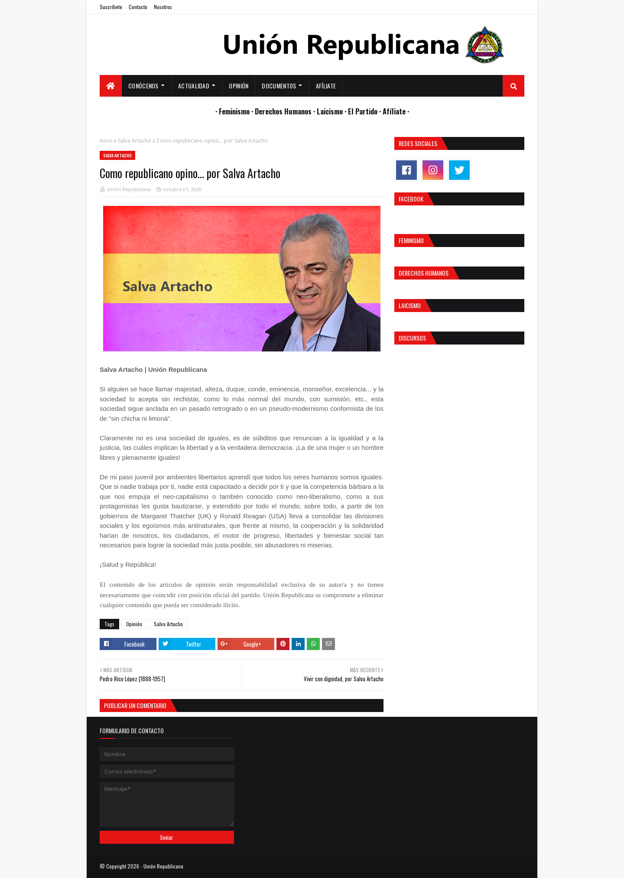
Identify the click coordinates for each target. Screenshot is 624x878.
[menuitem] (111, 86)
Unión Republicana (129, 189)
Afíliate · (396, 111)
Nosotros (163, 6)
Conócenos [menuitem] (143, 85)
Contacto (138, 6)
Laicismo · (332, 111)
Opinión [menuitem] (238, 85)
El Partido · (365, 111)
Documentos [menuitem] (279, 85)
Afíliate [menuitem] (326, 85)
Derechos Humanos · (286, 111)
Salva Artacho (134, 140)
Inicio (106, 140)
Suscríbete (111, 6)
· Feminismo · (235, 111)
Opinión (134, 624)
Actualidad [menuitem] (193, 85)
